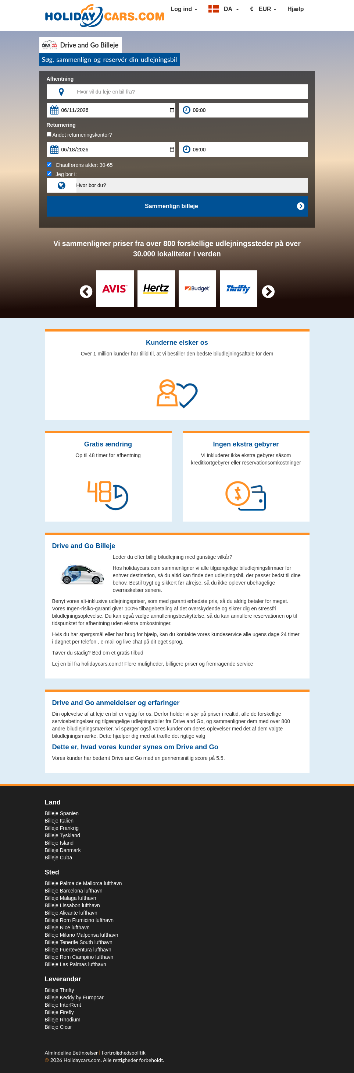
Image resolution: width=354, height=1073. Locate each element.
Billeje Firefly (59, 1012)
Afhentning (60, 79)
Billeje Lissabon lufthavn (72, 905)
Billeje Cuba (58, 857)
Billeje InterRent (63, 1005)
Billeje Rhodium (63, 1020)
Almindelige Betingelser (72, 1052)
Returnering (61, 125)
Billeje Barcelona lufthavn (74, 891)
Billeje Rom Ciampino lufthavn (79, 957)
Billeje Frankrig (62, 828)
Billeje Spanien (62, 813)
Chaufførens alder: (80, 165)
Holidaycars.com (82, 1060)
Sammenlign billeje (224, 206)
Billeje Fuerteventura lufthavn (78, 950)
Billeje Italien (59, 821)
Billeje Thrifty (59, 990)
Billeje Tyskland (62, 835)
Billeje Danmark (63, 850)
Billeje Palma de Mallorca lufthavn (83, 883)
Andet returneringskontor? (79, 135)
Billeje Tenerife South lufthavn (78, 942)
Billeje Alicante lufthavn (71, 913)
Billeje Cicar (58, 1027)
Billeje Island (59, 843)
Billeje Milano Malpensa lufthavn (81, 935)
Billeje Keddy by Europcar (74, 997)
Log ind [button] (184, 9)
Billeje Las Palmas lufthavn (75, 964)
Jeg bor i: (62, 174)
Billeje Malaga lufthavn (70, 898)
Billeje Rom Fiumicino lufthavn (79, 920)
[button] (224, 9)
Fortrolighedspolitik (124, 1052)
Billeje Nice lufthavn (67, 927)
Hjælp (295, 9)
